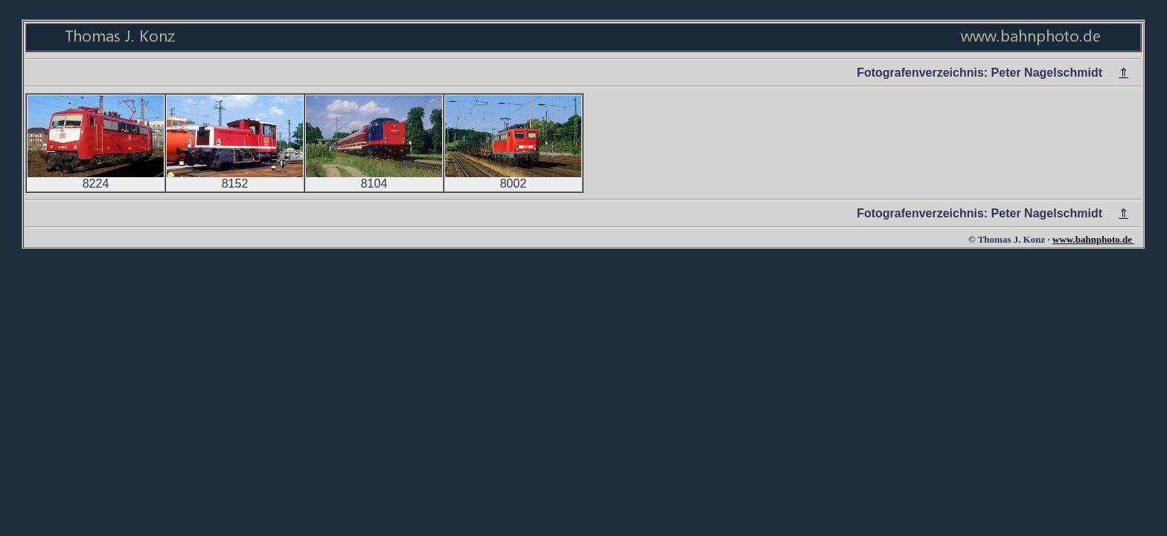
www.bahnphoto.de (1093, 239)
